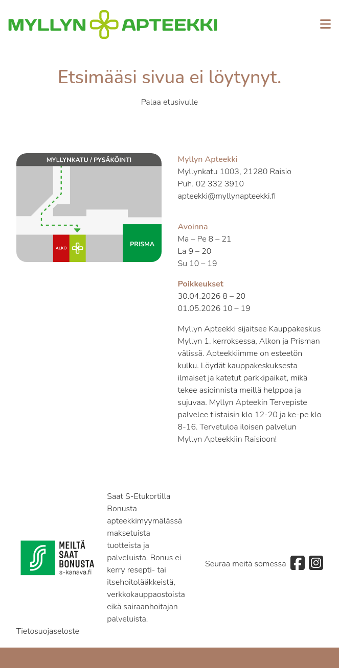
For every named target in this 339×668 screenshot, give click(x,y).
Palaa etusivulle (169, 102)
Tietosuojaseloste (48, 631)
